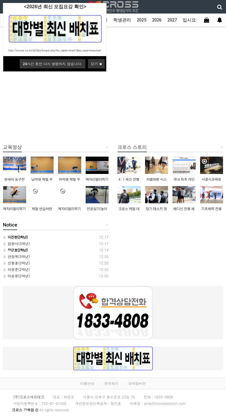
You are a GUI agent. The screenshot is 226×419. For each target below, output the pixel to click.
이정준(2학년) (16, 269)
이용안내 (87, 383)
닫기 (96, 63)
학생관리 (122, 20)
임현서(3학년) (16, 243)
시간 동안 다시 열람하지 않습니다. (52, 63)
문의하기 (111, 383)
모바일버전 (137, 383)
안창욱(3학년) (16, 256)
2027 (172, 20)
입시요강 (191, 20)
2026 (157, 20)
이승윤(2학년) (16, 275)
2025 (141, 20)
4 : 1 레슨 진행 (128, 179)
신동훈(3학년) (16, 262)
